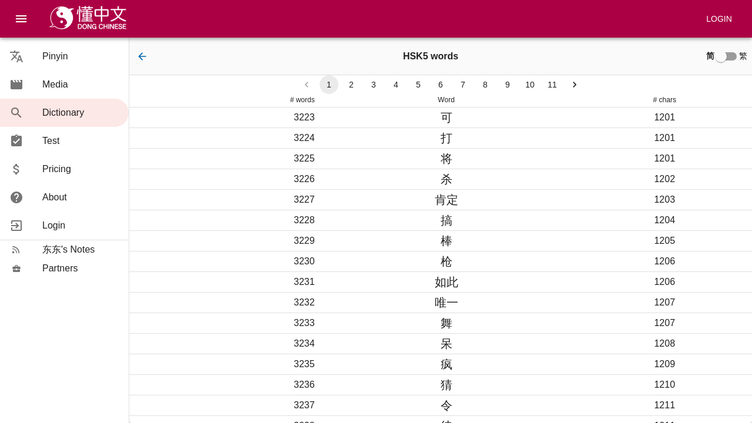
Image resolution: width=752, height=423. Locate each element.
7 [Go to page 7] (463, 84)
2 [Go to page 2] (351, 84)
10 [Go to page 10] (530, 84)
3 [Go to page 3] (373, 84)
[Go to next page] (574, 84)
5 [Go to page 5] (418, 84)
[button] (64, 56)
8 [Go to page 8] (485, 84)
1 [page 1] (329, 84)
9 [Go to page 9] (507, 84)
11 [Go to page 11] (552, 84)
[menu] (21, 19)
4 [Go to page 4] (396, 84)
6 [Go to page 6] (440, 84)
